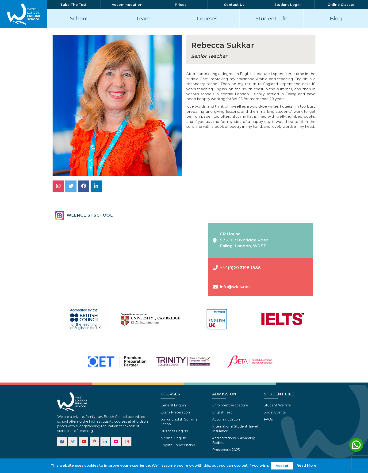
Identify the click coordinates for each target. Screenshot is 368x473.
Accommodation (127, 5)
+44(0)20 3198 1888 (237, 267)
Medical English (173, 438)
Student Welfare (277, 405)
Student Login (287, 5)
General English (173, 405)
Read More (306, 465)
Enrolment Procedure (230, 405)
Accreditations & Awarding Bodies (233, 440)
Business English (174, 431)
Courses (207, 18)
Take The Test (73, 5)
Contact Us (234, 5)
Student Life (272, 18)
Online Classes (341, 5)
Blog (336, 18)
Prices (180, 5)
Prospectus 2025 (226, 450)
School (79, 18)
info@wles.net (231, 286)
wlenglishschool (84, 215)
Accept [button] (282, 465)
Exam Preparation (175, 412)
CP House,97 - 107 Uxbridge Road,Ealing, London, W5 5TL (241, 240)
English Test (222, 412)
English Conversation (178, 445)
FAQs (268, 419)
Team (143, 18)
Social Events (275, 412)
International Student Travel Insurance (235, 428)
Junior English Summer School (180, 421)
